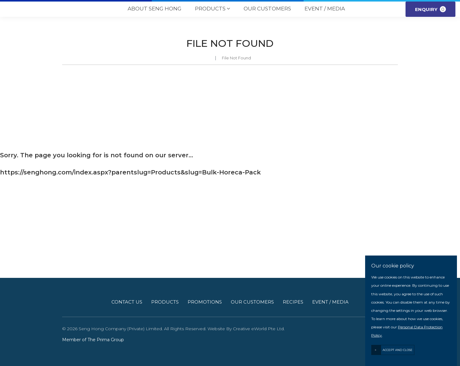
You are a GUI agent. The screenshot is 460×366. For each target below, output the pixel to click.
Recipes (293, 302)
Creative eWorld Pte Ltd (258, 328)
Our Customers (267, 9)
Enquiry (430, 9)
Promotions (205, 302)
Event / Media (325, 9)
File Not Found (236, 57)
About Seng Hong (154, 9)
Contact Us (126, 302)
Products (212, 9)
